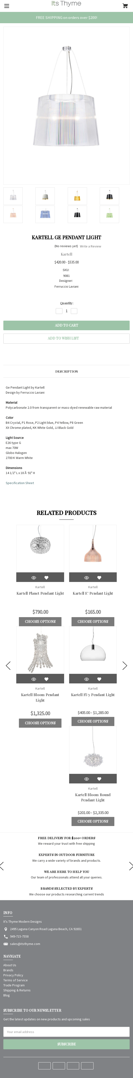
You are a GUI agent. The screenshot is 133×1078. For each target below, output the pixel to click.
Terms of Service (15, 980)
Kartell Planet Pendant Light (40, 593)
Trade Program (14, 985)
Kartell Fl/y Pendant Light (93, 694)
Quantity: (66, 303)
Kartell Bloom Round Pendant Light (93, 797)
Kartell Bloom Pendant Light (40, 697)
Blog (6, 995)
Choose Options (40, 621)
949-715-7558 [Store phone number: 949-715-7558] (19, 936)
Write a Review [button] (90, 246)
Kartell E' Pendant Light (93, 593)
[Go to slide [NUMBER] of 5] (8, 665)
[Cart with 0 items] (125, 6)
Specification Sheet (20, 483)
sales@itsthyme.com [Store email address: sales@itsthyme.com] (25, 944)
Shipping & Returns (17, 990)
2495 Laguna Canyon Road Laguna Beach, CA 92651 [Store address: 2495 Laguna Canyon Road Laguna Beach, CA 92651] (46, 929)
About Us (9, 965)
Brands (8, 970)
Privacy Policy (13, 975)
